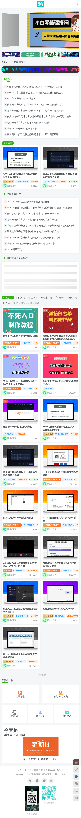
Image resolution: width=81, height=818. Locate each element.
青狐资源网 (36, 774)
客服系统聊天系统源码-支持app (58, 608)
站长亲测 (20, 434)
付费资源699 (12, 388)
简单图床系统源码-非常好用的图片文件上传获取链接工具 (35, 104)
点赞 (30, 303)
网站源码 (61, 181)
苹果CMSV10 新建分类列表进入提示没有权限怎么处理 (33, 237)
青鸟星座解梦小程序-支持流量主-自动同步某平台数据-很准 (35, 110)
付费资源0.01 (12, 525)
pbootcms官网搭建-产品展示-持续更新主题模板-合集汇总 (35, 92)
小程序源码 (36, 181)
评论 (37, 303)
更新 (15, 303)
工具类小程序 (33, 570)
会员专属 (8, 181)
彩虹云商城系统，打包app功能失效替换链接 (28, 122)
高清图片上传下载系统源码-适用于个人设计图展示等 (32, 134)
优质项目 (7, 297)
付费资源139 (52, 479)
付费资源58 (51, 570)
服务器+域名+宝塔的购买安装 (17, 426)
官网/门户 (20, 661)
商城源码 (60, 297)
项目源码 (20, 297)
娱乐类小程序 (22, 181)
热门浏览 (8, 79)
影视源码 (32, 297)
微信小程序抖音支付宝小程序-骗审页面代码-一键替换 (33, 213)
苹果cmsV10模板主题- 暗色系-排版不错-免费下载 (31, 243)
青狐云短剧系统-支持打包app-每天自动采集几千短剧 (32, 219)
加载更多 (41, 674)
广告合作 (22, 770)
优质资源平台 (47, 774)
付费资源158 (52, 525)
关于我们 (34, 770)
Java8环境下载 (14, 249)
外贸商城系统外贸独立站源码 (21, 98)
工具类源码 (49, 181)
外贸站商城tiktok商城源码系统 (18, 517)
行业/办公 (74, 181)
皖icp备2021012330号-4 (52, 770)
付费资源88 (11, 343)
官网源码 (72, 297)
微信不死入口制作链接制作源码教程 (20, 336)
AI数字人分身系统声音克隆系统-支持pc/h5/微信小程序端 (34, 86)
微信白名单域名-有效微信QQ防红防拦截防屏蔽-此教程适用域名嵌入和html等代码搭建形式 (60, 339)
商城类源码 (28, 525)
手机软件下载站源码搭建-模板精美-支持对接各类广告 (33, 231)
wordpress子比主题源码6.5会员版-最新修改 (28, 201)
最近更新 (7, 143)
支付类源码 (68, 525)
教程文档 (48, 388)
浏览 (23, 303)
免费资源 (7, 570)
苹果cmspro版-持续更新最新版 (22, 128)
